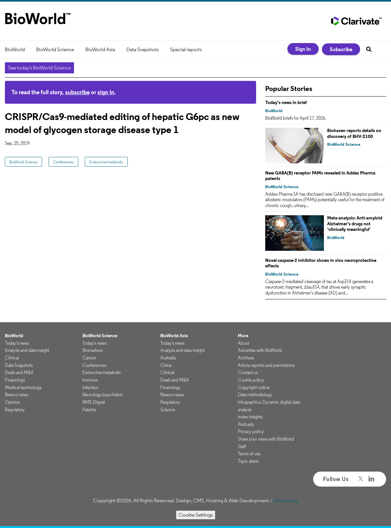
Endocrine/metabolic (106, 161)
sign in (105, 92)
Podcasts (246, 424)
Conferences (63, 161)
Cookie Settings (196, 515)
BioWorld (15, 49)
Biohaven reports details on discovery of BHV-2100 (354, 133)
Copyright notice (253, 387)
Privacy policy (251, 431)
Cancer (89, 358)
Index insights (250, 417)
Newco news (16, 395)
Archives (246, 358)
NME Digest (93, 402)
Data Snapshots (142, 49)
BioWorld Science (55, 49)
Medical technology (23, 387)
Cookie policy (251, 380)
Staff (242, 446)
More (243, 336)
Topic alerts (248, 461)
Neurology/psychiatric (102, 395)
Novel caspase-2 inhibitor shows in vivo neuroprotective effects (320, 263)
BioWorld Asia (100, 49)
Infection (90, 387)
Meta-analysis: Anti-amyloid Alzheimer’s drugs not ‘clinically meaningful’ (354, 223)
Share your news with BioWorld (266, 439)
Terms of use (249, 454)
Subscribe (341, 49)
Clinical (12, 358)
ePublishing (285, 500)
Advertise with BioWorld (260, 350)
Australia (168, 358)
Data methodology (255, 395)
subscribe (77, 92)
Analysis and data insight (27, 350)
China (165, 365)
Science (167, 410)
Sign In (303, 49)
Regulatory (15, 410)
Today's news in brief (286, 102)
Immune (89, 380)
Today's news (17, 343)
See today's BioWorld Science (39, 68)
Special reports (186, 49)
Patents (89, 410)
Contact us (248, 372)
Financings (15, 380)
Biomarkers (92, 350)
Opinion (12, 402)
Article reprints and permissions (266, 365)
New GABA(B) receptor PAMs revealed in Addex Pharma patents (320, 176)
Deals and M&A (19, 372)
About (243, 343)
